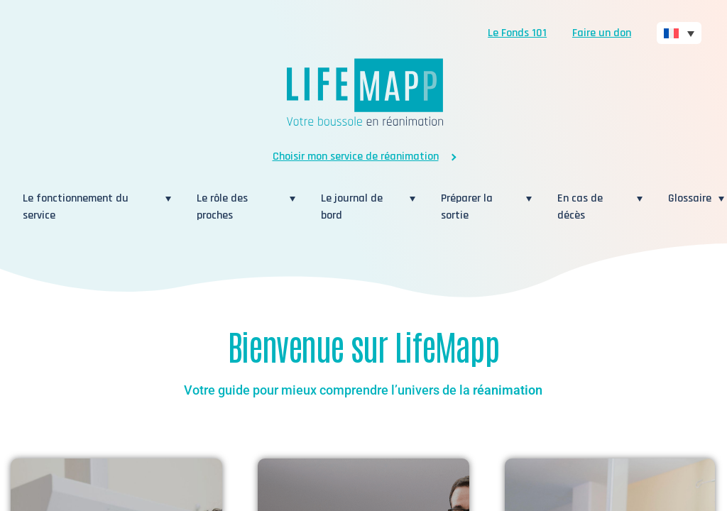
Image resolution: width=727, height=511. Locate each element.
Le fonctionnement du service (90, 207)
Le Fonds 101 (517, 33)
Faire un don (601, 33)
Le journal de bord (362, 207)
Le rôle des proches (240, 207)
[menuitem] (679, 33)
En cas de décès (593, 207)
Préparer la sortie (480, 207)
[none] (679, 33)
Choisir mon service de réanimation (356, 156)
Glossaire (689, 198)
